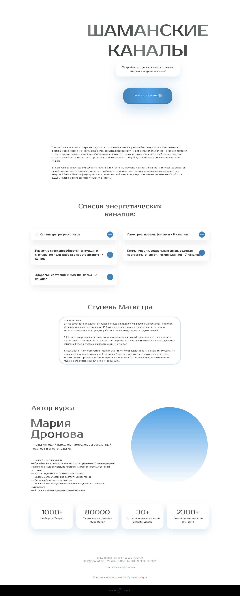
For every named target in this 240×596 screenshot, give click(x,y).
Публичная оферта (137, 577)
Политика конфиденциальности (109, 577)
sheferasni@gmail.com (123, 567)
